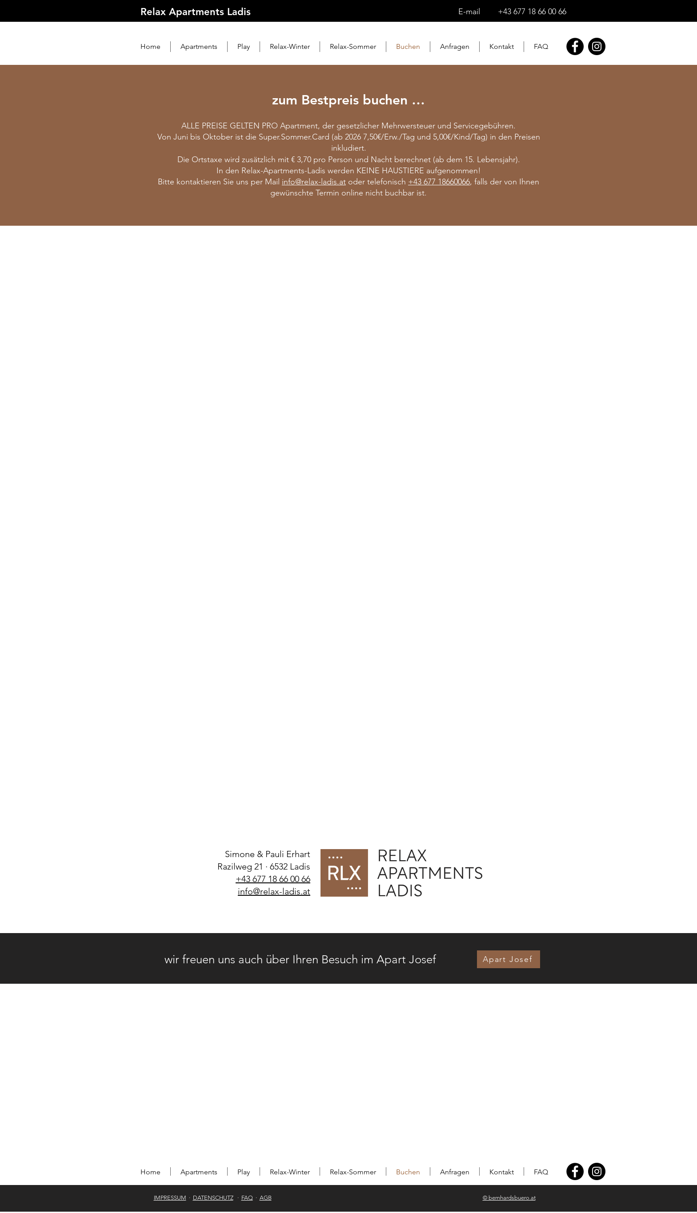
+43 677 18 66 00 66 (532, 11)
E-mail (469, 11)
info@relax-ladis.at (314, 182)
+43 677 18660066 (439, 182)
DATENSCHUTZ (213, 1197)
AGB (266, 1197)
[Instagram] (596, 46)
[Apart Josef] (508, 959)
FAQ (247, 1197)
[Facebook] (575, 46)
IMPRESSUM (170, 1197)
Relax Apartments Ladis (195, 12)
